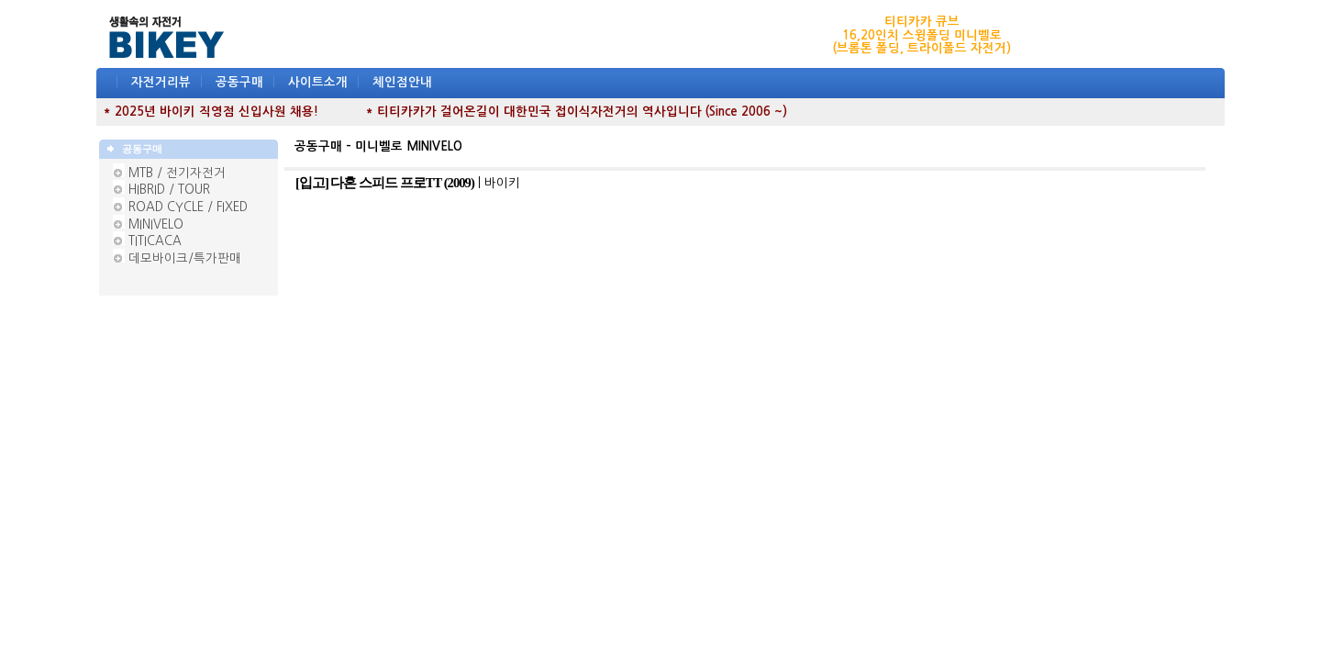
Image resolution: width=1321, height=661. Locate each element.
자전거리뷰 (161, 82)
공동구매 (239, 82)
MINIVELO (155, 224)
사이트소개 (318, 82)
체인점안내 (402, 82)
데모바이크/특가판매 (184, 258)
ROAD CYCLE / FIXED (188, 207)
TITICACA (155, 241)
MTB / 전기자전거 (177, 173)
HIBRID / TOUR (169, 190)
